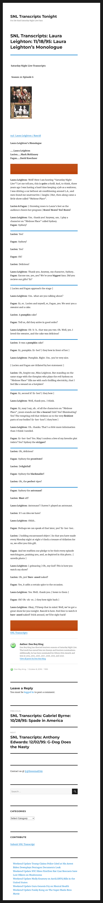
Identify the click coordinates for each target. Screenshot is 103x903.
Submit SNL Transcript (22, 844)
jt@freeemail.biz (34, 771)
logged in (29, 692)
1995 (46, 669)
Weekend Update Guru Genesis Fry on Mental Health (41, 886)
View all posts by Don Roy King (33, 659)
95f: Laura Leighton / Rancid (25, 135)
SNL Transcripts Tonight (33, 16)
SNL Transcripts (18, 632)
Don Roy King (20, 669)
